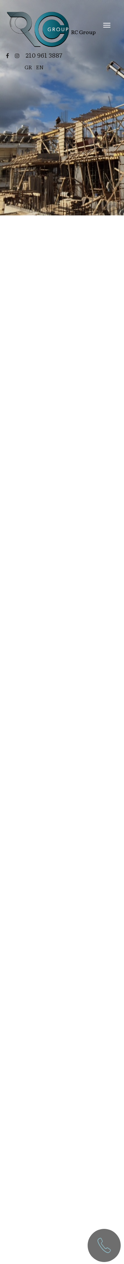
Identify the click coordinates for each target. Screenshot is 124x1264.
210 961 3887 (43, 55)
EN (40, 67)
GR (28, 67)
